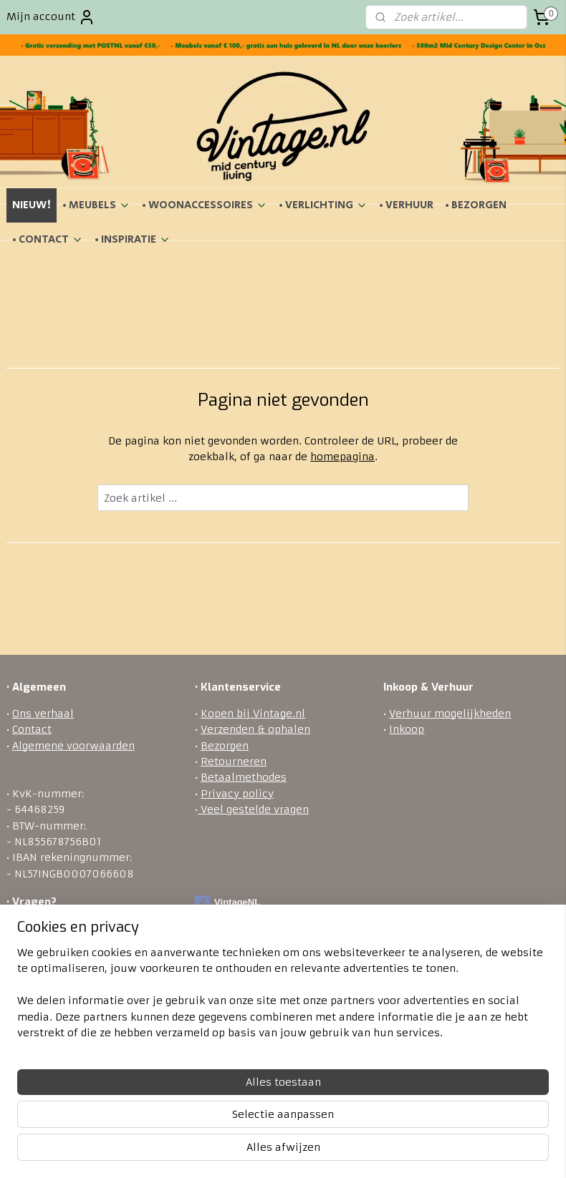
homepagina (342, 456)
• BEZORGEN (476, 205)
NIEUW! (31, 205)
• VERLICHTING (323, 205)
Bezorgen (225, 745)
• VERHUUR (406, 205)
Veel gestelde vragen (253, 809)
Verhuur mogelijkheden (450, 713)
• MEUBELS (96, 205)
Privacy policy (237, 793)
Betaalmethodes (244, 777)
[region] (188, 1097)
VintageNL (227, 903)
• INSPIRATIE (133, 239)
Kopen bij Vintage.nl (253, 713)
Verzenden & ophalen (255, 729)
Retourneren (234, 761)
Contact (32, 729)
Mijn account (50, 17)
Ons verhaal (43, 713)
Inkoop (406, 729)
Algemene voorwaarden (73, 745)
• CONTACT (47, 239)
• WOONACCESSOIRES (204, 205)
